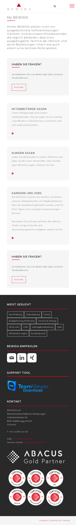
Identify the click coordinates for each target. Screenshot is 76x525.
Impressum (44, 520)
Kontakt (18, 87)
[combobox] (63, 6)
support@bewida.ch (35, 442)
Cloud (45, 314)
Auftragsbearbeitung (41, 327)
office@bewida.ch (23, 438)
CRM (25, 327)
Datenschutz (55, 520)
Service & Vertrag (45, 321)
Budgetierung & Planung (21, 321)
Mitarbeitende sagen (29, 109)
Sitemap (66, 520)
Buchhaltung (15, 314)
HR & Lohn (14, 327)
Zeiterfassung (31, 314)
